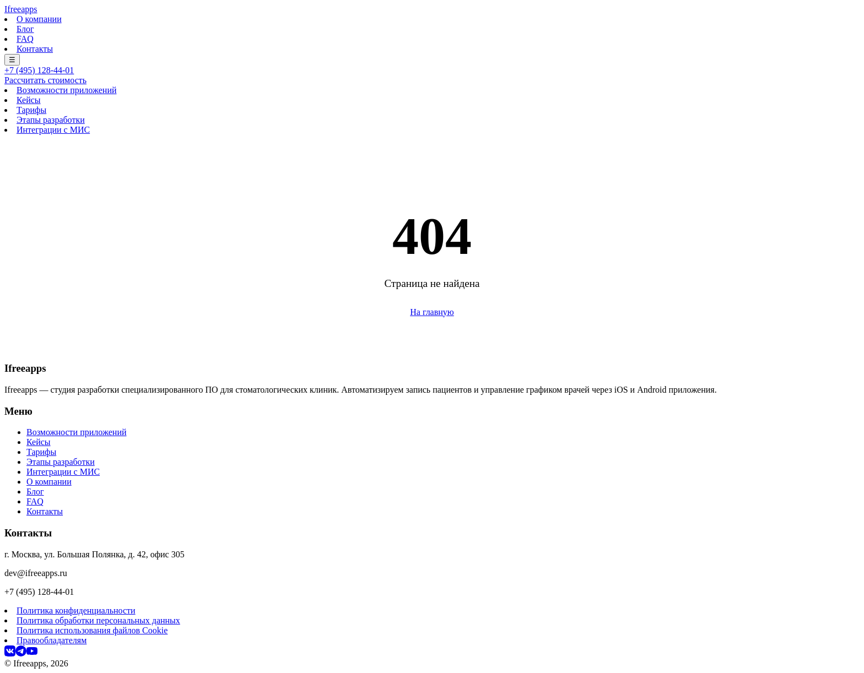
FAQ (25, 39)
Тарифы (31, 110)
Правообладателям (52, 640)
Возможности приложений (67, 90)
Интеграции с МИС (53, 129)
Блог (25, 29)
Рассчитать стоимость (45, 80)
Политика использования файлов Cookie (92, 630)
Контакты (35, 48)
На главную (432, 312)
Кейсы (29, 100)
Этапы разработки (51, 119)
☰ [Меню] (12, 60)
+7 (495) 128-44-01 (39, 70)
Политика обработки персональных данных (98, 620)
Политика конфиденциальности (76, 610)
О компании (39, 19)
